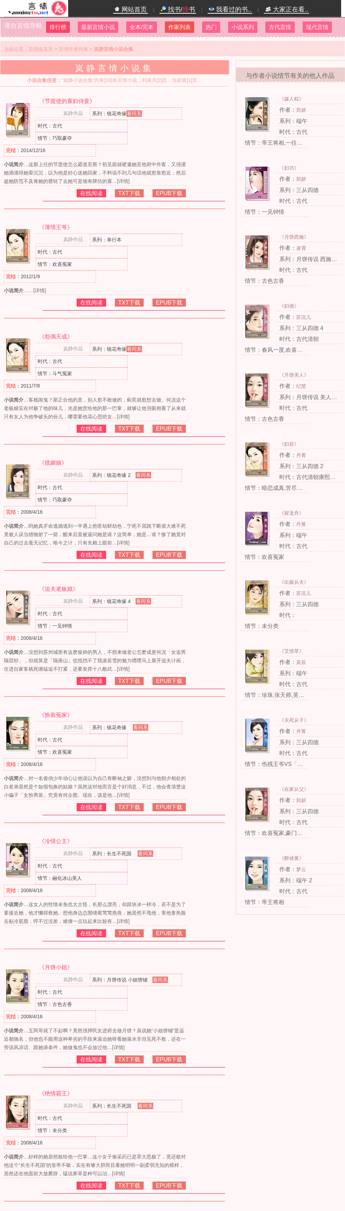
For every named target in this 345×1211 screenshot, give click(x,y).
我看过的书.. (230, 9)
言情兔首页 (40, 49)
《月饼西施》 (294, 237)
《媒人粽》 (291, 99)
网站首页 (130, 9)
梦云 (301, 869)
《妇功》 (289, 168)
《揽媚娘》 (53, 463)
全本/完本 (142, 27)
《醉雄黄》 (291, 858)
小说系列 (243, 27)
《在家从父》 (294, 789)
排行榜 (58, 27)
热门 (211, 27)
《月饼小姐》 (56, 967)
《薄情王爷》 (56, 227)
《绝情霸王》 (56, 1093)
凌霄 (301, 248)
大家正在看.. (286, 9)
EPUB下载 (169, 193)
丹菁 (301, 455)
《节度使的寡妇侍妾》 (67, 101)
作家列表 (179, 27)
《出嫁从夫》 (294, 582)
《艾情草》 (291, 651)
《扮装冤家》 (56, 715)
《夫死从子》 (294, 720)
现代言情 (317, 27)
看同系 (134, 113)
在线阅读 (91, 193)
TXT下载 (129, 193)
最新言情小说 (98, 27)
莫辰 (301, 662)
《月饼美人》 (294, 375)
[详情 (122, 181)
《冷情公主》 (56, 841)
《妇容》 (289, 444)
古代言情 (280, 27)
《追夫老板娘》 (58, 589)
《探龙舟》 (291, 513)
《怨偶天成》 (56, 337)
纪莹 (301, 386)
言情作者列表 (73, 49)
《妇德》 (289, 306)
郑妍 (301, 110)
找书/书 (178, 9)
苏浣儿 (303, 317)
